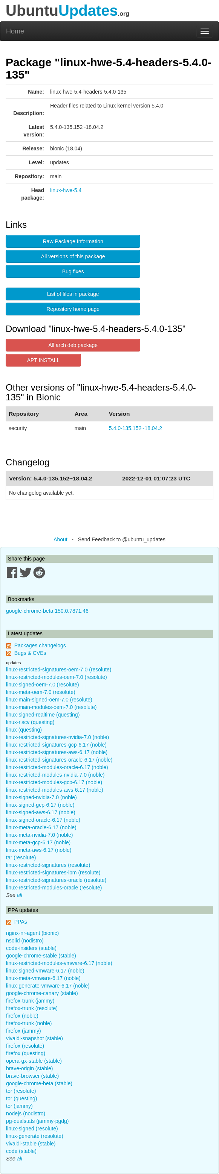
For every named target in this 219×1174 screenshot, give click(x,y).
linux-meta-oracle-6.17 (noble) (41, 827)
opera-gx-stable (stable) (34, 1061)
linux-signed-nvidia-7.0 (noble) (41, 797)
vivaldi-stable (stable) (31, 1144)
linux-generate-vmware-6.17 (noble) (48, 986)
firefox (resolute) (25, 1046)
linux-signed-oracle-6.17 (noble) (43, 820)
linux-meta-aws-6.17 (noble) (39, 850)
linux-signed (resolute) (32, 1129)
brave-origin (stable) (29, 1068)
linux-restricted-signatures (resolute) (48, 865)
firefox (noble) (22, 1016)
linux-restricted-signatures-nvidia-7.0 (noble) (57, 737)
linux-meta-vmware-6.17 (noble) (43, 978)
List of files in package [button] (73, 294)
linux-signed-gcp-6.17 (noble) (40, 805)
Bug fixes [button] (73, 271)
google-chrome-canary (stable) (42, 993)
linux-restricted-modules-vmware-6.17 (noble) (59, 963)
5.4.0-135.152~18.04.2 (135, 428)
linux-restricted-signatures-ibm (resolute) (53, 873)
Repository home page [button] (73, 309)
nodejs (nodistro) (25, 1113)
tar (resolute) (21, 857)
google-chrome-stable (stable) (41, 956)
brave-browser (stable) (32, 1076)
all (19, 895)
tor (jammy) (19, 1106)
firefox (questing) (25, 1053)
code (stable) (21, 1151)
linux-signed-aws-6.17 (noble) (40, 812)
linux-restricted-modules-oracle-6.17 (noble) (57, 767)
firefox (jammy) (23, 1031)
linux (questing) (24, 730)
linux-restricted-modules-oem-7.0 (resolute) (56, 677)
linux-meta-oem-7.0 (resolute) (40, 692)
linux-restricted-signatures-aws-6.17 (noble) (56, 752)
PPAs (20, 922)
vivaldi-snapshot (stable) (34, 1038)
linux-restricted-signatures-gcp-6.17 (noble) (56, 745)
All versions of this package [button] (73, 256)
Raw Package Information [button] (73, 241)
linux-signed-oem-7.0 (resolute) (42, 685)
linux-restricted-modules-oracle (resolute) (54, 888)
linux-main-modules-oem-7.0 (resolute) (51, 707)
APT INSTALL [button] (43, 360)
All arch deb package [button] (73, 345)
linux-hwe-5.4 (65, 190)
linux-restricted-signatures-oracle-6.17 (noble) (59, 760)
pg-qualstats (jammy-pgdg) (37, 1121)
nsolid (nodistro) (25, 941)
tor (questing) (21, 1098)
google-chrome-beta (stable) (39, 1083)
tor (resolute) (21, 1091)
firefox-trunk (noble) (29, 1023)
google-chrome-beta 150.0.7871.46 (47, 611)
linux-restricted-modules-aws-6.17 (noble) (54, 790)
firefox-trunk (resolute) (32, 1008)
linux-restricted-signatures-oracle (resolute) (56, 880)
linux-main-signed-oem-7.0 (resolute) (49, 700)
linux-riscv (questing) (30, 722)
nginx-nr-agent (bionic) (32, 933)
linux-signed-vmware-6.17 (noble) (45, 971)
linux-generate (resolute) (34, 1136)
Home (15, 31)
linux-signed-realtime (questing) (43, 715)
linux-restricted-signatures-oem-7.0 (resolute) (58, 670)
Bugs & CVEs (30, 653)
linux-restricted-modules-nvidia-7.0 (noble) (55, 775)
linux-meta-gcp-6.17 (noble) (38, 842)
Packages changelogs (40, 645)
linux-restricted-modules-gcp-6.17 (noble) (54, 782)
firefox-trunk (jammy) (30, 1001)
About (60, 539)
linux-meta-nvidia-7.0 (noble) (39, 835)
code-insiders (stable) (31, 948)
